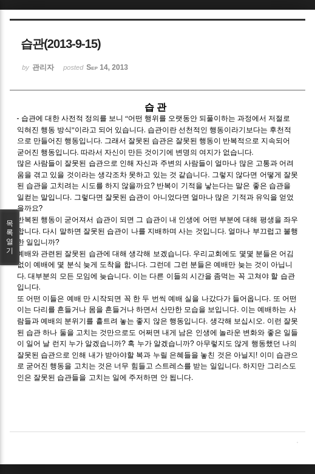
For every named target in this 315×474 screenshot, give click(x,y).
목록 (9, 237)
